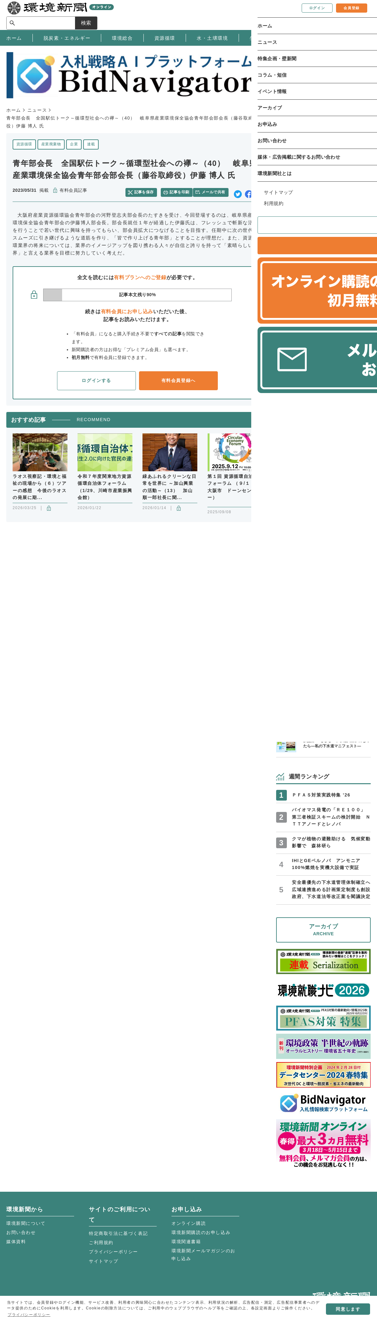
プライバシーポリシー (113, 1251)
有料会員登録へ (178, 377)
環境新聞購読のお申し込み (200, 1232)
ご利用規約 (101, 1242)
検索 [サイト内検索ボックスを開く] (359, 14)
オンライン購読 (188, 1223)
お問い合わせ (21, 1232)
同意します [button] (348, 1309)
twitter (238, 191)
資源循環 (24, 144)
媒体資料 (16, 1241)
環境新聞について (26, 1223)
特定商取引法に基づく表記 (118, 1233)
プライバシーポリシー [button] (29, 1315)
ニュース (37, 110)
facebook (249, 191)
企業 (74, 144)
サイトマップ (104, 1261)
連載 (91, 144)
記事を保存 (147, 190)
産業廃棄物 (51, 144)
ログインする (96, 377)
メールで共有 (216, 190)
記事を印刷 (180, 190)
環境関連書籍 (186, 1241)
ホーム (13, 110)
